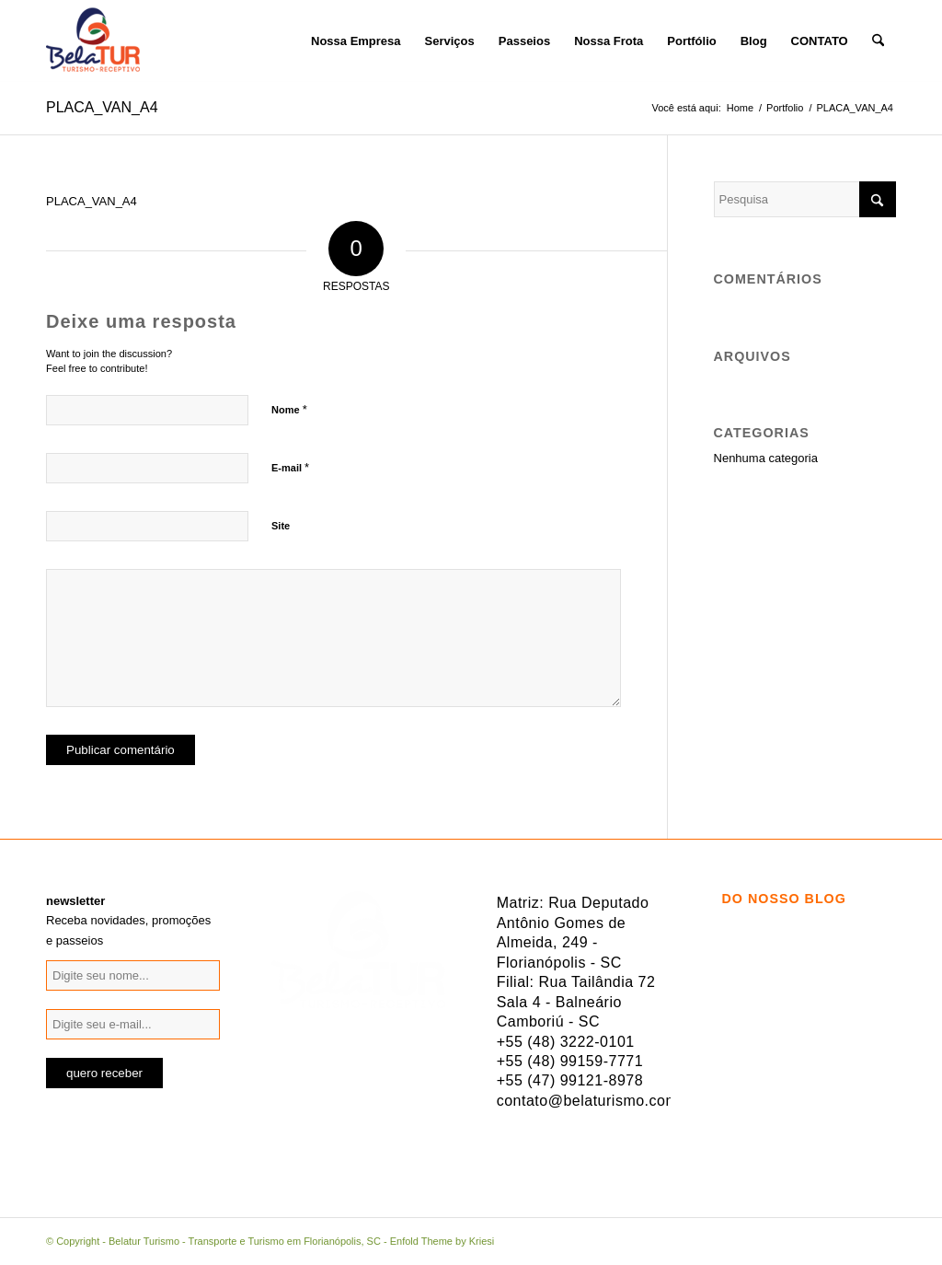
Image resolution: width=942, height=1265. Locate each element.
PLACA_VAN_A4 (102, 107)
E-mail (290, 467)
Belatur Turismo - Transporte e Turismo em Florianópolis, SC (245, 1241)
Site (280, 525)
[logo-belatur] (93, 41)
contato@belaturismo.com (588, 1100)
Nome (289, 409)
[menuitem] (287, 41)
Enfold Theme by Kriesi (442, 1241)
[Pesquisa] (878, 41)
